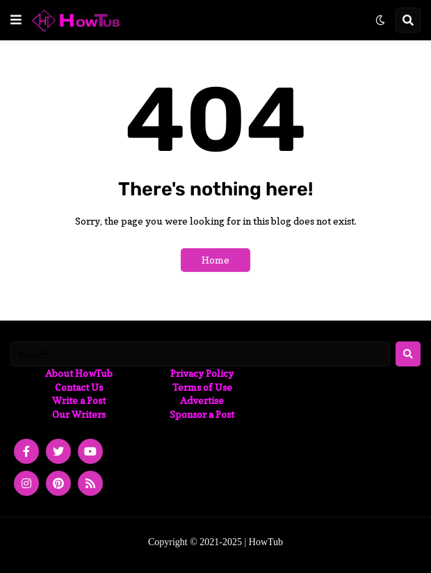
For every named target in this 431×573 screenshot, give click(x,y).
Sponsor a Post (202, 414)
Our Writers (79, 414)
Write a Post (79, 400)
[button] (16, 20)
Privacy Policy (202, 373)
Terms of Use (202, 387)
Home (215, 260)
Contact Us (79, 387)
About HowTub (79, 373)
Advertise (202, 400)
